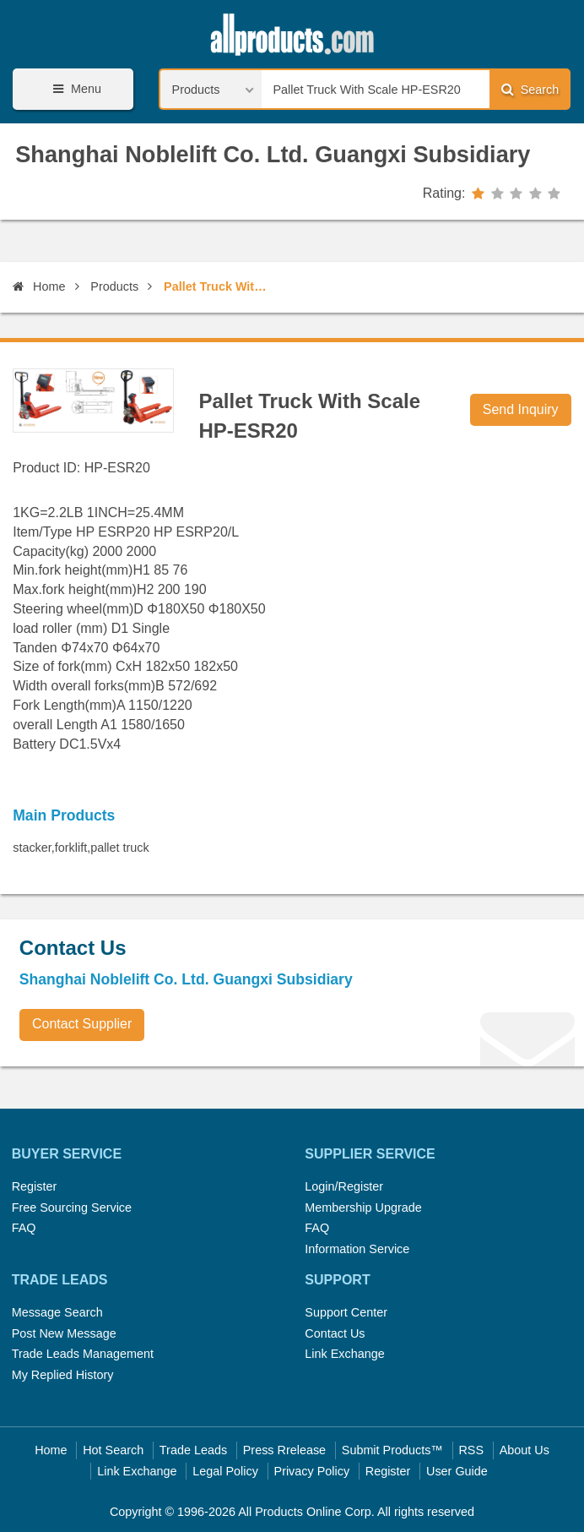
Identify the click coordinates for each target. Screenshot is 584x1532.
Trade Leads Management (83, 1353)
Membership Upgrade (363, 1207)
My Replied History (63, 1375)
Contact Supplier (82, 1024)
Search (530, 89)
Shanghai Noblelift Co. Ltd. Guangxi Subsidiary (272, 154)
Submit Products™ (392, 1450)
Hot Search (113, 1450)
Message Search (57, 1312)
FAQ (24, 1228)
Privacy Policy (312, 1471)
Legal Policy (225, 1471)
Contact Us (335, 1333)
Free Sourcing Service (72, 1207)
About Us (524, 1450)
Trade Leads (193, 1450)
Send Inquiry (521, 409)
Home (39, 286)
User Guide (457, 1471)
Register (34, 1186)
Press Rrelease (284, 1450)
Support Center (346, 1312)
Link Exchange (344, 1353)
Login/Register (344, 1186)
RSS (471, 1450)
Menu (74, 89)
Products (114, 286)
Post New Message (64, 1333)
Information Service (357, 1249)
